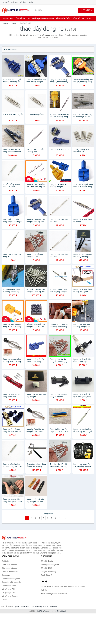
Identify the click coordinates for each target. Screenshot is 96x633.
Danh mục (14, 2)
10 (65, 518)
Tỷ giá (16, 606)
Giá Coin (53, 606)
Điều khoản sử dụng (9, 568)
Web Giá (46, 606)
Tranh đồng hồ (46, 575)
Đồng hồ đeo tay (22, 19)
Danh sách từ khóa (9, 586)
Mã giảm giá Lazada (10, 593)
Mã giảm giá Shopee (10, 596)
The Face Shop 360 (27, 606)
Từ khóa (13, 23)
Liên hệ (30, 2)
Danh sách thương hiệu (11, 579)
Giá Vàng (38, 606)
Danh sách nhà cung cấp (11, 582)
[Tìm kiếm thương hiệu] (55, 10)
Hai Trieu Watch (60, 611)
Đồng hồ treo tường (82, 19)
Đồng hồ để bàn (63, 19)
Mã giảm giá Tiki (8, 589)
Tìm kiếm (86, 10)
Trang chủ (5, 2)
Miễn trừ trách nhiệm (10, 572)
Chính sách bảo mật (9, 565)
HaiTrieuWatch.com (44, 611)
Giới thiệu (23, 2)
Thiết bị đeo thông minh (43, 19)
